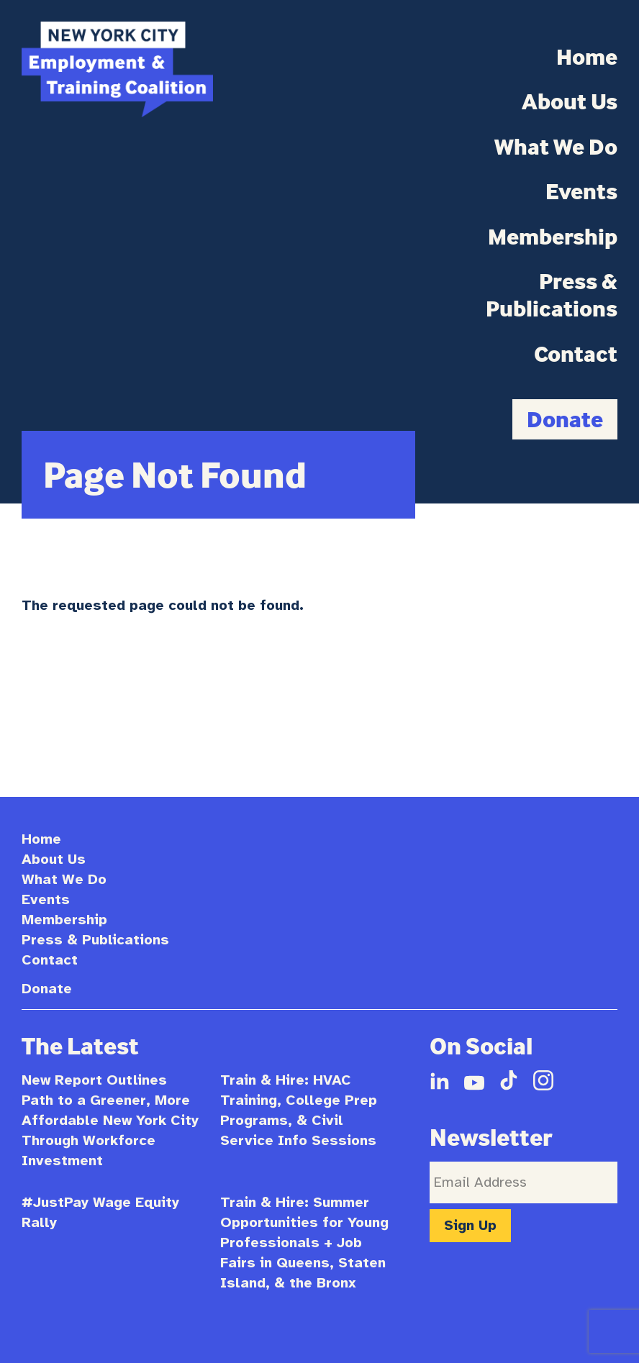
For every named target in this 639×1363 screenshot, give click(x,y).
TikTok (509, 1080)
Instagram (543, 1080)
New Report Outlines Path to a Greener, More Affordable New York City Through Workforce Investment (110, 1120)
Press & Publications (551, 295)
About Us (569, 101)
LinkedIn (440, 1080)
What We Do (555, 146)
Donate (565, 419)
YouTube (474, 1080)
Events (581, 191)
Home (586, 56)
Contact (575, 354)
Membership (552, 236)
